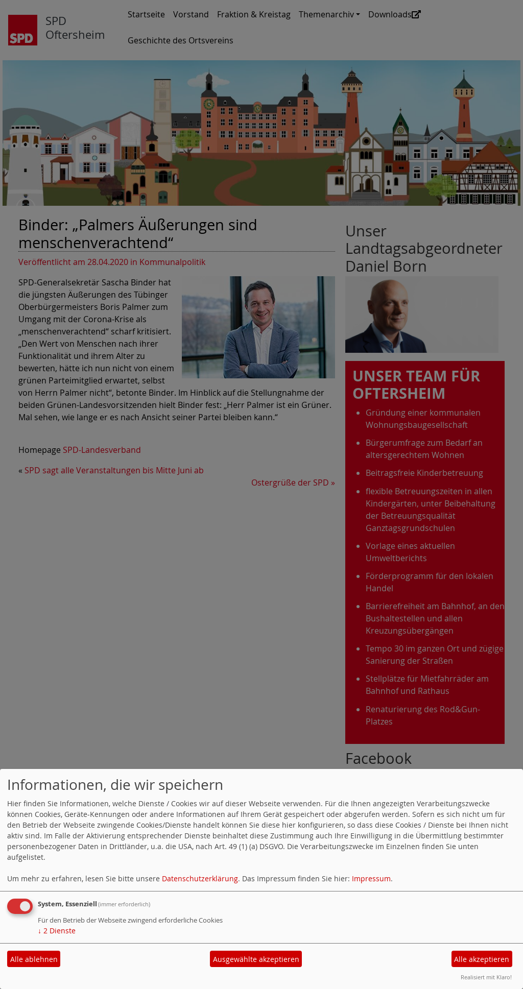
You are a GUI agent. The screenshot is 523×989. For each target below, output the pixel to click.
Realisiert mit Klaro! (486, 977)
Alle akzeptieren (481, 959)
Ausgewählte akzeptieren (256, 959)
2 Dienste (57, 930)
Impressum (371, 878)
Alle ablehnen (34, 959)
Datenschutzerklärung (200, 878)
